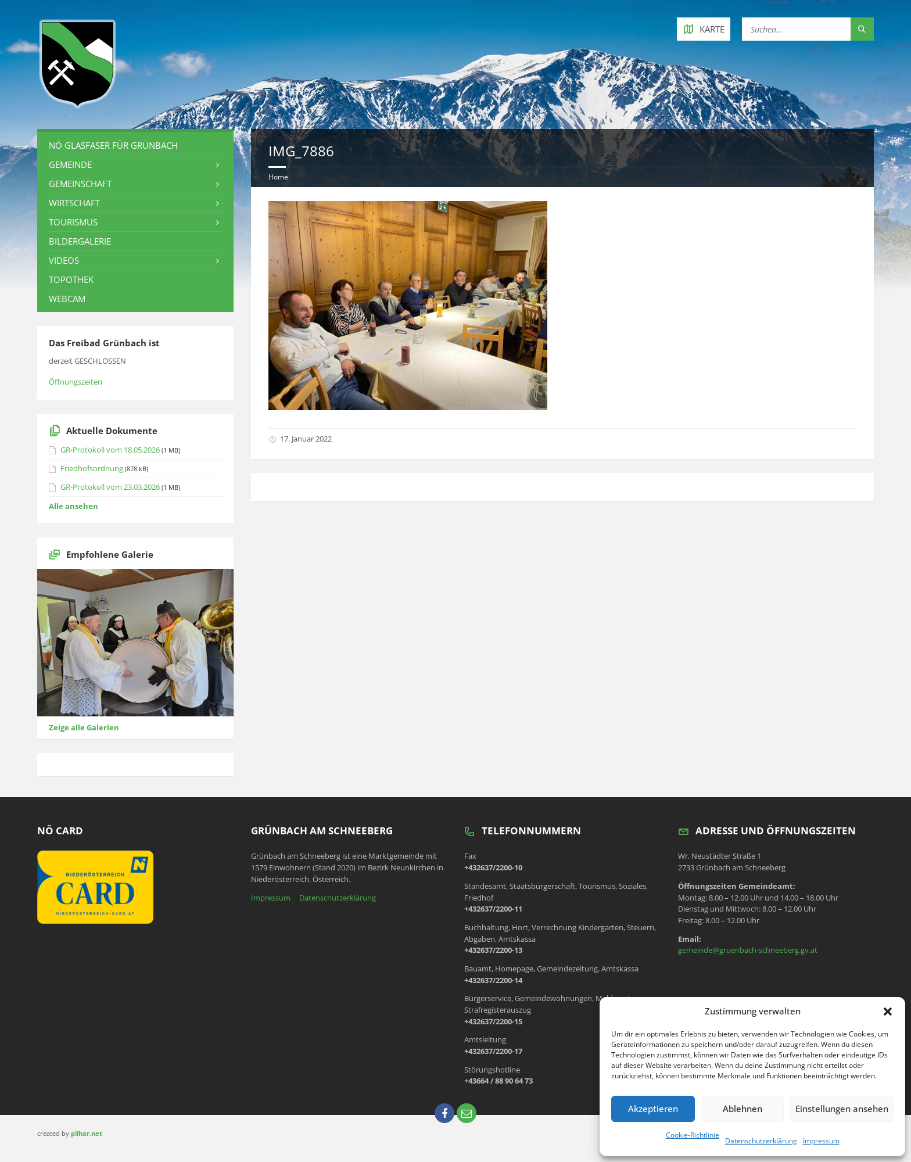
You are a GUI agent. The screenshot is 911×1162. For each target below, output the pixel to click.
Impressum (821, 1141)
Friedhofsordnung (91, 468)
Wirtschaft (74, 203)
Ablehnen (741, 1108)
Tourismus (73, 222)
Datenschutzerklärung (761, 1141)
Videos (64, 260)
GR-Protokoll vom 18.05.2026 (110, 449)
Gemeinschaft (80, 183)
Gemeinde (70, 164)
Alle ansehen (73, 506)
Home (278, 177)
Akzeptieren (652, 1108)
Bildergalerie (80, 241)
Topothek (71, 279)
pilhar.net (86, 1133)
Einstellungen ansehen (840, 1108)
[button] (888, 1011)
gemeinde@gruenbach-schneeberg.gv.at (747, 950)
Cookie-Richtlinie (692, 1135)
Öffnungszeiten (75, 381)
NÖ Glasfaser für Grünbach (113, 145)
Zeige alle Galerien (84, 727)
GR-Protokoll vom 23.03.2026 (110, 487)
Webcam (67, 298)
